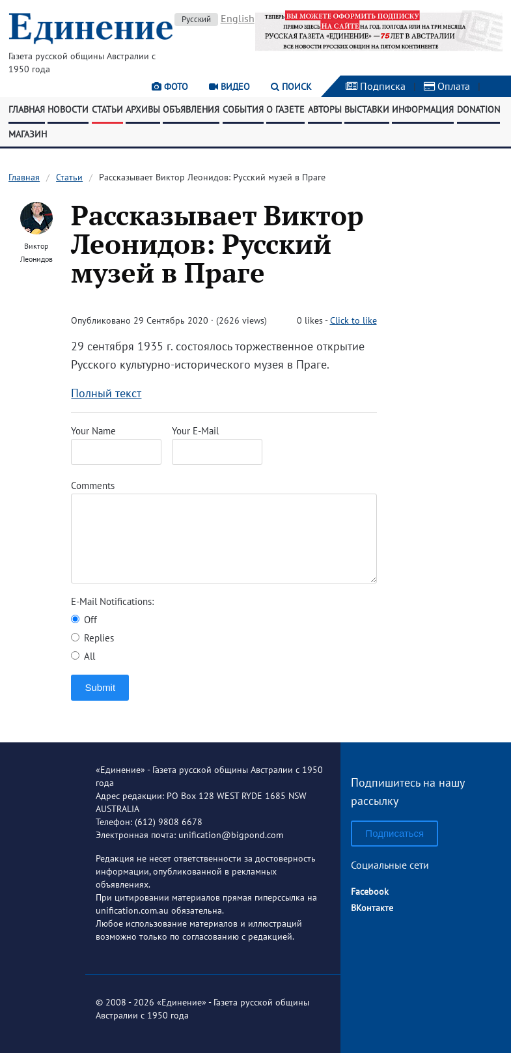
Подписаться (394, 833)
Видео (229, 86)
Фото (170, 86)
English (238, 18)
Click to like (353, 320)
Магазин (27, 134)
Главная (26, 109)
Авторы (325, 109)
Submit (100, 687)
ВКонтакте (372, 908)
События (243, 109)
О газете (285, 109)
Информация (423, 109)
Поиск (291, 86)
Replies (92, 638)
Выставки (366, 109)
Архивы (143, 109)
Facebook (370, 891)
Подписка (376, 85)
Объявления (191, 109)
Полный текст (106, 393)
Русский (196, 19)
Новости (68, 109)
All (83, 656)
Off (84, 619)
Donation (478, 109)
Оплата (447, 85)
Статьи (107, 109)
